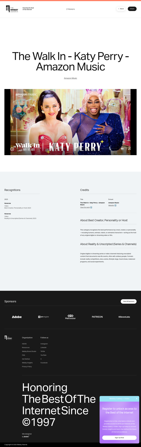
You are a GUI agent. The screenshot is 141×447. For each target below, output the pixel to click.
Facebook (44, 363)
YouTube (43, 355)
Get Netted (26, 359)
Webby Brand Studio (29, 351)
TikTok (43, 351)
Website (111, 205)
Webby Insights (27, 363)
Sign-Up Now (119, 438)
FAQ (23, 355)
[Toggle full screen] (129, 148)
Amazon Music (70, 78)
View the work (85, 207)
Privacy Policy (27, 366)
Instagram (44, 344)
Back (121, 9)
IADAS (24, 344)
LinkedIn (43, 347)
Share (132, 9)
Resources (26, 347)
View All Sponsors (128, 301)
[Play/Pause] (12, 149)
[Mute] (122, 148)
